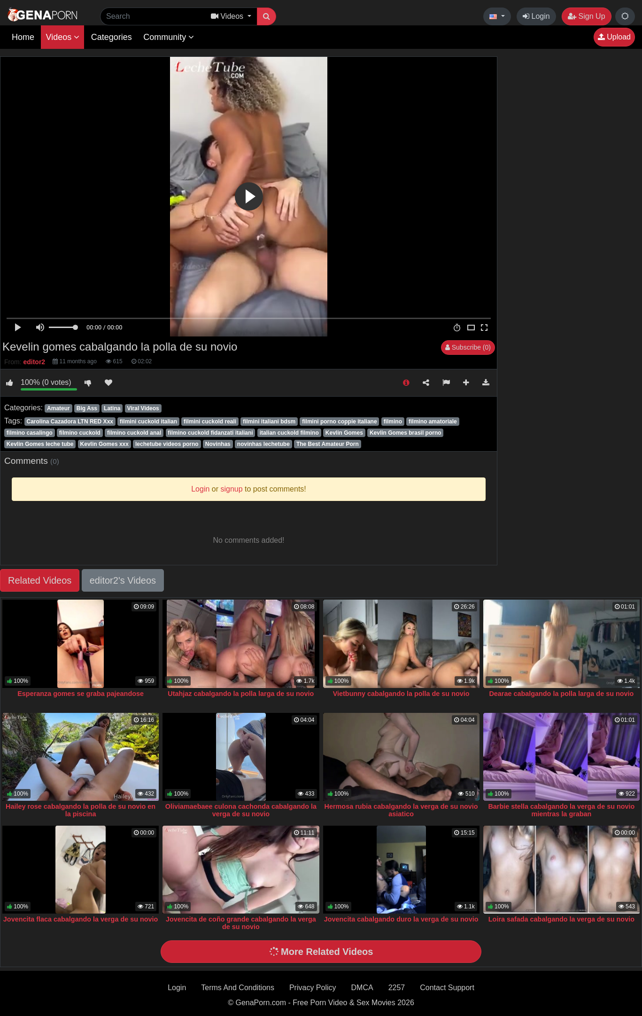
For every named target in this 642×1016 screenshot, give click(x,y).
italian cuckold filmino (289, 433)
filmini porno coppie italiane (339, 421)
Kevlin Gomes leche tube (40, 444)
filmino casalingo (30, 433)
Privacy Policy (312, 988)
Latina (112, 408)
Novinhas (218, 444)
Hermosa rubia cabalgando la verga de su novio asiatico (401, 810)
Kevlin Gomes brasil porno (405, 433)
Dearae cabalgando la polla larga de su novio (561, 693)
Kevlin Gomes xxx (104, 444)
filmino (393, 421)
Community (168, 37)
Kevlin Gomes (344, 433)
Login (536, 16)
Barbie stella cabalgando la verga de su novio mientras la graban (561, 810)
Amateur (58, 408)
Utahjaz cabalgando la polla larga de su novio (241, 693)
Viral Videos (143, 408)
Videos (62, 37)
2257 (396, 988)
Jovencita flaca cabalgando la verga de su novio (80, 919)
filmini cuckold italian (148, 421)
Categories (111, 37)
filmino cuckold (80, 433)
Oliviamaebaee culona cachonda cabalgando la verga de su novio (241, 810)
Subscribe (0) (468, 347)
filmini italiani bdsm (269, 421)
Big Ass (87, 408)
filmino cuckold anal (134, 433)
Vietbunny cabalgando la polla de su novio (401, 693)
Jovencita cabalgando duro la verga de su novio (401, 919)
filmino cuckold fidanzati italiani (210, 433)
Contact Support (447, 988)
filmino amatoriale (433, 421)
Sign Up (586, 16)
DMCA (362, 988)
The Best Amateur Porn (327, 444)
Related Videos (39, 580)
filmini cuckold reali (210, 421)
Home (23, 37)
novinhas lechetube (263, 444)
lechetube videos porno (167, 444)
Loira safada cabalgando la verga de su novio (561, 919)
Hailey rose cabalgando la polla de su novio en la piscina (80, 810)
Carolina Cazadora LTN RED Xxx (69, 421)
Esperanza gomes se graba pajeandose (80, 693)
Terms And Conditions (237, 988)
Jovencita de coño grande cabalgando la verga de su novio (241, 922)
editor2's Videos (123, 580)
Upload (614, 37)
